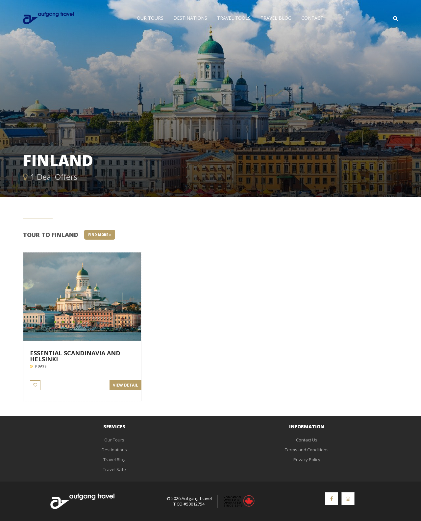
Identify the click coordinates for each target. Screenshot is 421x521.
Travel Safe (114, 469)
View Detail (125, 385)
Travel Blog (275, 18)
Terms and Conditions (307, 450)
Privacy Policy (306, 459)
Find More (99, 234)
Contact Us (306, 440)
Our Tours (150, 18)
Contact (312, 18)
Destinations (190, 18)
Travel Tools (234, 18)
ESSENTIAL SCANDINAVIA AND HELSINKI (75, 356)
